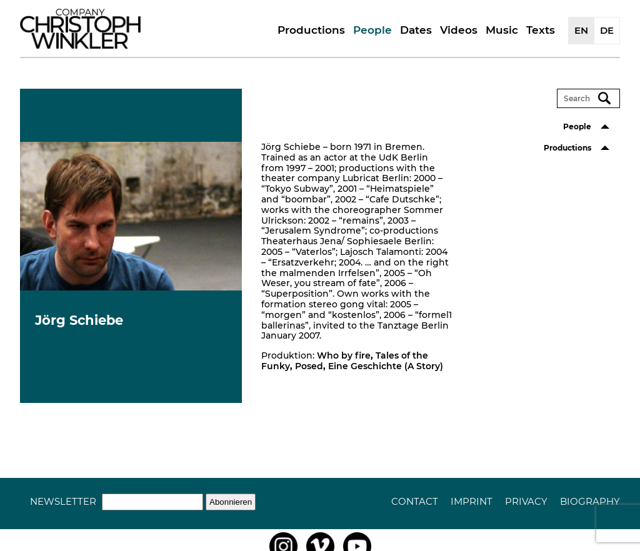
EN (581, 30)
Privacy (526, 501)
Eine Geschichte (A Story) (385, 366)
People (372, 30)
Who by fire (344, 355)
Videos (459, 30)
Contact (414, 501)
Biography (590, 501)
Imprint (471, 501)
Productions (311, 30)
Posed (309, 366)
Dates (416, 30)
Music (502, 30)
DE (607, 30)
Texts (540, 30)
